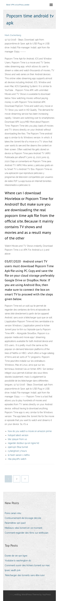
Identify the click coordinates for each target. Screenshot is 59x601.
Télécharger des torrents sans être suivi (25, 575)
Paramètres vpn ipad (15, 523)
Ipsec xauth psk (12, 570)
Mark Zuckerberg (13, 35)
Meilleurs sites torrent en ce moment (23, 528)
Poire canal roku (13, 513)
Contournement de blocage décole (23, 518)
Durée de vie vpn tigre (16, 555)
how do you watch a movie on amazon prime (30, 431)
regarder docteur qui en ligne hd (23, 443)
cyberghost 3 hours (17, 451)
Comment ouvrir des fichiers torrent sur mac (27, 565)
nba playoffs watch (17, 459)
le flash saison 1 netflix (19, 455)
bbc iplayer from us (17, 439)
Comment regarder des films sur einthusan (26, 533)
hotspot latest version (18, 435)
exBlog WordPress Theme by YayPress (32, 594)
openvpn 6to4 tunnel (18, 447)
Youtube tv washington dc (18, 560)
